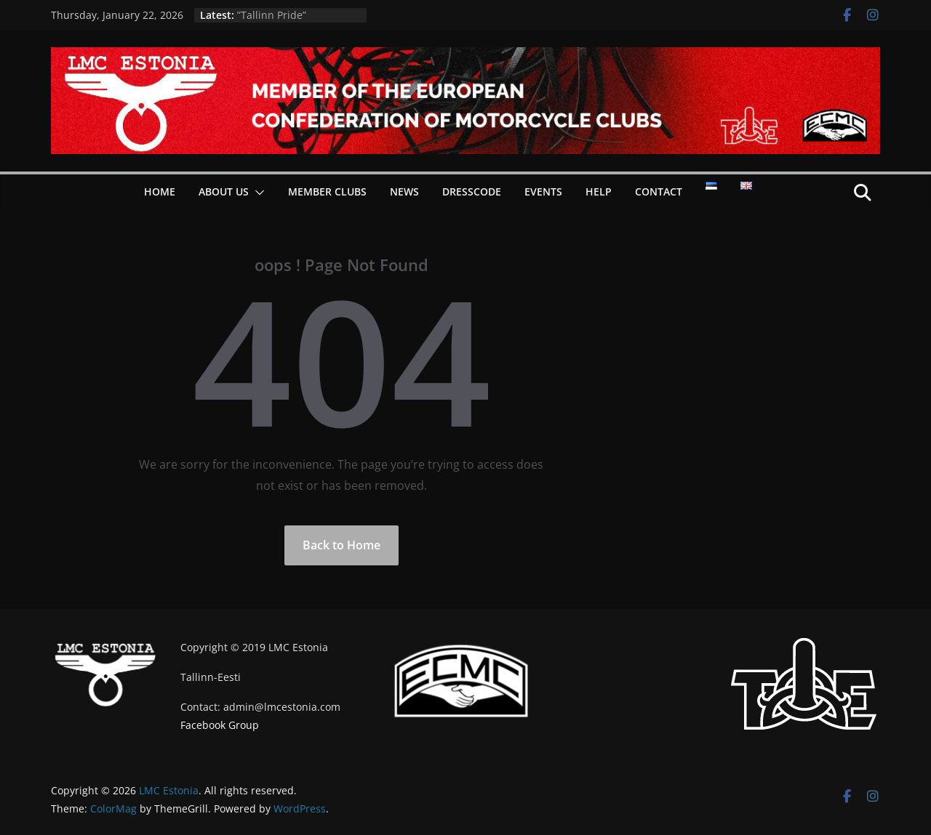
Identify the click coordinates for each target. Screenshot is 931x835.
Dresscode (471, 191)
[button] (257, 192)
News (404, 191)
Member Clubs (327, 191)
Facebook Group (219, 725)
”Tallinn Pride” (271, 15)
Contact (658, 191)
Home (159, 191)
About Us (224, 191)
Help (599, 191)
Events (543, 191)
